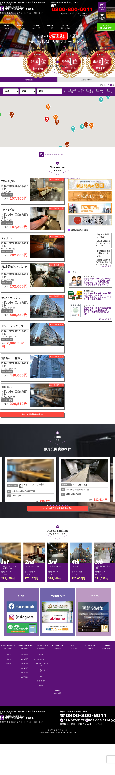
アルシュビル (78, 566)
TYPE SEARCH (41, 647)
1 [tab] (47, 505)
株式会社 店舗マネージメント (72, 178)
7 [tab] (65, 505)
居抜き (83, 91)
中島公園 (8, 663)
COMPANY (51, 27)
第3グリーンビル (32, 566)
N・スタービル (80, 485)
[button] (86, 125)
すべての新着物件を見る (32, 414)
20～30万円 (24, 663)
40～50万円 (24, 672)
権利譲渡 (91, 91)
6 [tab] (62, 505)
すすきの (8, 659)
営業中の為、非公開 (103, 567)
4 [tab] (56, 505)
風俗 (41, 676)
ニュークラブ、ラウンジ (41, 664)
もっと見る (107, 266)
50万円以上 (24, 677)
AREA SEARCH (8, 647)
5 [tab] (59, 505)
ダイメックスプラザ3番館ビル (31, 485)
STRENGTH (22, 27)
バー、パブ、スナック (41, 659)
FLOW (65, 27)
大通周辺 (8, 654)
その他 (41, 685)
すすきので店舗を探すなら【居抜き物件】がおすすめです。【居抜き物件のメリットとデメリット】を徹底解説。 (97, 296)
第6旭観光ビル (54, 566)
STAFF (36, 27)
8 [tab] (67, 505)
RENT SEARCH (24, 647)
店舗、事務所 (41, 681)
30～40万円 (24, 668)
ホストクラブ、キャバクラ (41, 670)
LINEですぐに (106, 27)
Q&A (80, 27)
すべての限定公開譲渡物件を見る (57, 508)
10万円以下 (24, 654)
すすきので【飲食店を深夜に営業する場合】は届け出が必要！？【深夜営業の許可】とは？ (97, 311)
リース (112, 91)
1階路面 (73, 91)
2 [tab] (50, 505)
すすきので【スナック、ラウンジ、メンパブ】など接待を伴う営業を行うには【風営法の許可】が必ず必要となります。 (97, 282)
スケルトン (102, 91)
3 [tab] (53, 505)
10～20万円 (24, 659)
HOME (7, 27)
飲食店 (41, 654)
